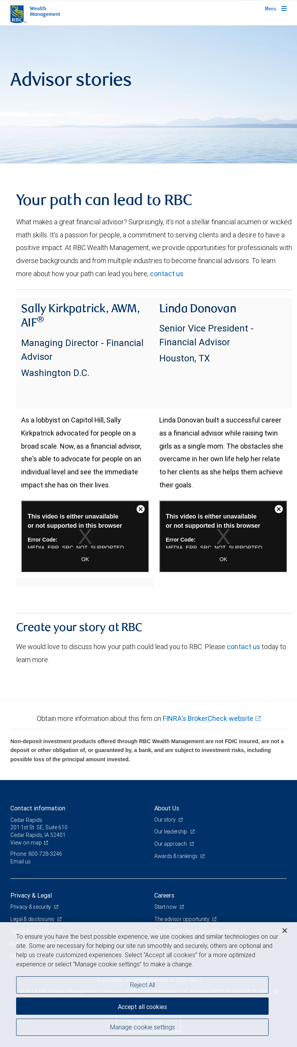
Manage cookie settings (142, 1027)
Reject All (142, 985)
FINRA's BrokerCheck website (208, 718)
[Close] (284, 930)
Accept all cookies (142, 1007)
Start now (165, 906)
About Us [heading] (166, 808)
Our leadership (171, 831)
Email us (20, 861)
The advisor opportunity (182, 919)
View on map (25, 842)
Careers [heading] (164, 895)
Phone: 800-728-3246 (36, 853)
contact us (166, 273)
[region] (148, 984)
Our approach (171, 843)
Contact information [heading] (37, 808)
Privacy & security (31, 906)
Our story (165, 819)
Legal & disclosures (32, 919)
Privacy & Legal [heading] (31, 895)
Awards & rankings (176, 856)
